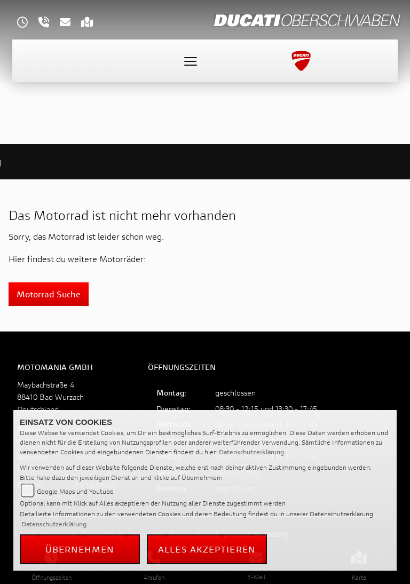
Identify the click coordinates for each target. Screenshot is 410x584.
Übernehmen (80, 549)
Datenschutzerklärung (251, 452)
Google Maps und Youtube (75, 491)
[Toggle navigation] (190, 60)
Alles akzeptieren (207, 549)
